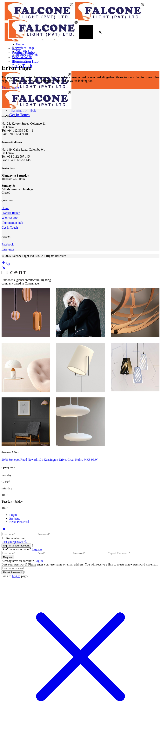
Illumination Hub (12, 222)
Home (5, 208)
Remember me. (15, 538)
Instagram (8, 249)
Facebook (8, 244)
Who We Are (10, 217)
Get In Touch (10, 227)
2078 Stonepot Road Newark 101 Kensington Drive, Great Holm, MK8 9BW (50, 459)
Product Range (11, 213)
